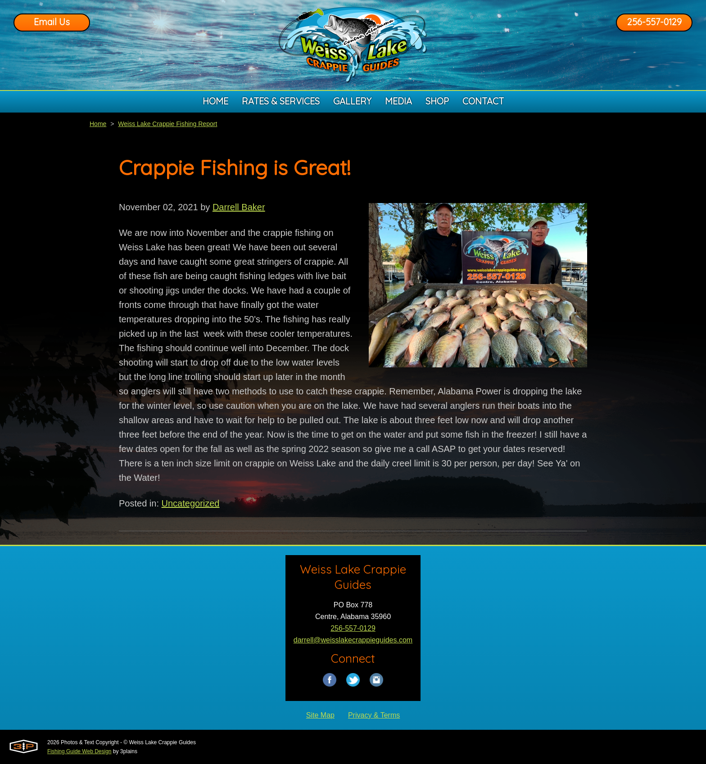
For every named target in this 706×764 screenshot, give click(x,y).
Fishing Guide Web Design (79, 751)
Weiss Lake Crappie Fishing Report (167, 123)
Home (98, 123)
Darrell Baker (239, 207)
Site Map (320, 715)
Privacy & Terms (374, 715)
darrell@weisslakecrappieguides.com (353, 640)
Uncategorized (191, 503)
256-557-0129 (654, 21)
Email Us (52, 21)
